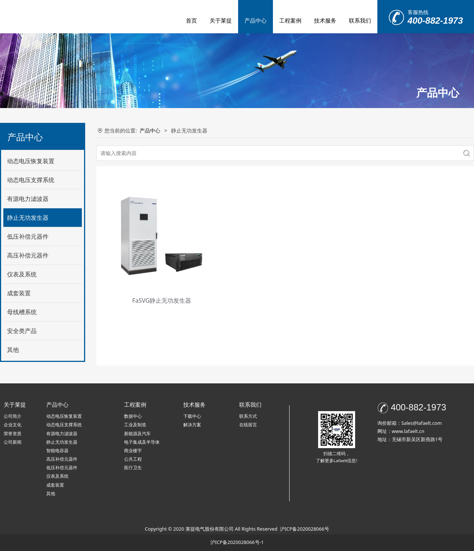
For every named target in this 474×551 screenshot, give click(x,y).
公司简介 (12, 416)
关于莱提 (221, 20)
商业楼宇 (133, 450)
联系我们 (360, 20)
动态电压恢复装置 (30, 161)
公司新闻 (12, 442)
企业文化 (12, 424)
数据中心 (133, 416)
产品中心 (255, 20)
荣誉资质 (12, 433)
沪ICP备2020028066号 (304, 528)
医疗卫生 (133, 467)
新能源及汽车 (137, 433)
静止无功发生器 (28, 218)
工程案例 (290, 20)
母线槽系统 (22, 312)
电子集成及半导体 (142, 442)
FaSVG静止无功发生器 (161, 300)
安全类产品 (22, 331)
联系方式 (248, 416)
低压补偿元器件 (28, 236)
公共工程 (133, 459)
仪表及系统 (22, 274)
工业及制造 (135, 424)
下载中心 (192, 416)
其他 (13, 350)
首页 (191, 20)
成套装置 (19, 293)
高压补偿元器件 (28, 255)
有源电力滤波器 (28, 199)
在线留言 (248, 424)
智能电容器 (57, 450)
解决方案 (192, 424)
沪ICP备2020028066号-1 (237, 542)
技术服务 (325, 20)
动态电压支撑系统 (30, 180)
